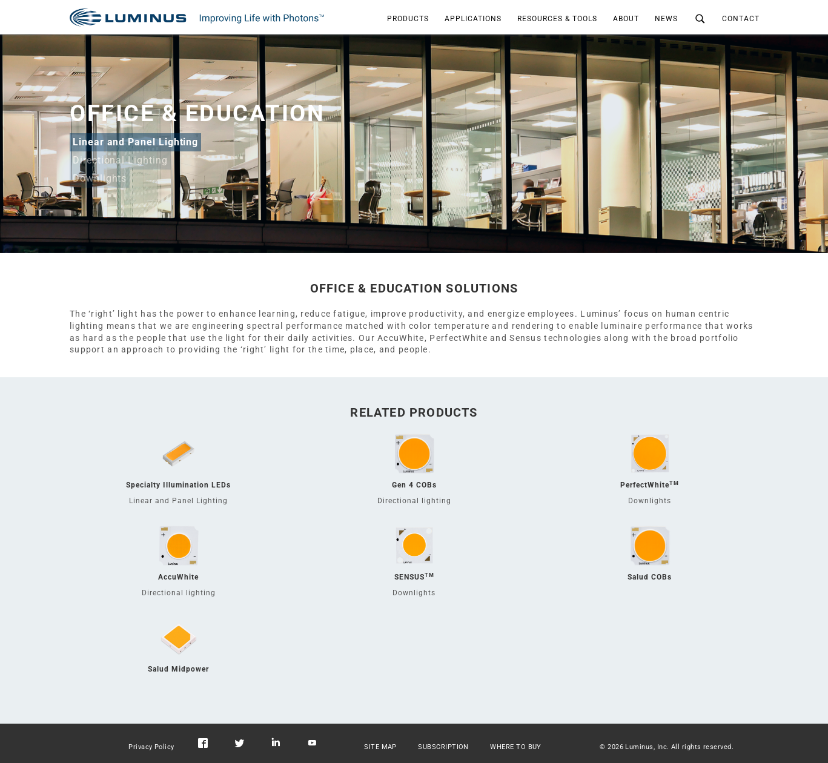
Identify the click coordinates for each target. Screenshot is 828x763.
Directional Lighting (120, 160)
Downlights (100, 178)
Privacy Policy (151, 747)
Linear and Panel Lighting (135, 142)
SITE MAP (380, 747)
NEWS (666, 19)
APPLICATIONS (473, 19)
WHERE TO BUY (516, 747)
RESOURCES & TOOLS (557, 19)
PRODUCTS (408, 19)
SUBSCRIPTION (443, 747)
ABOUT (626, 19)
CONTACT (741, 19)
